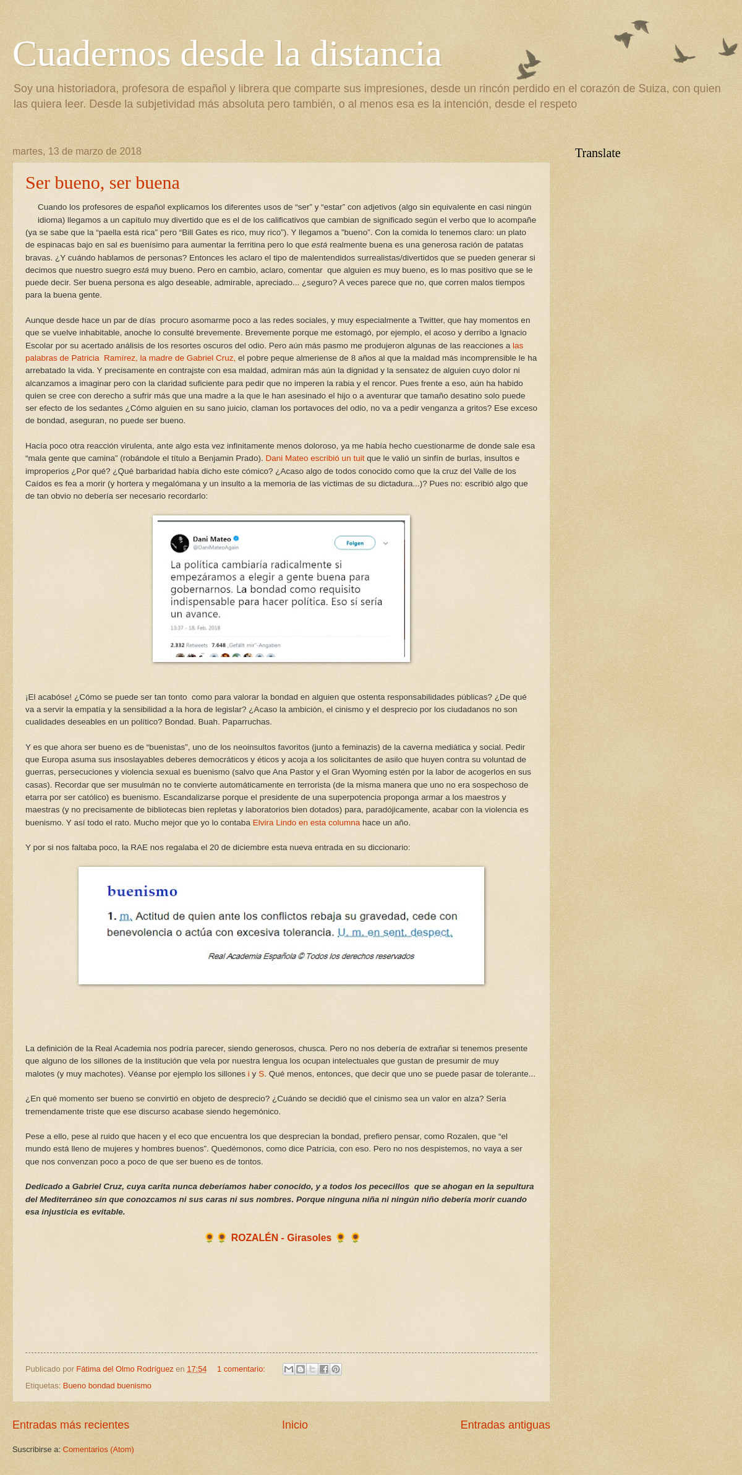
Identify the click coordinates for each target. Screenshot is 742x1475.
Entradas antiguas (505, 1425)
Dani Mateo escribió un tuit (316, 458)
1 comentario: (242, 1369)
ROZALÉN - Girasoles (281, 1237)
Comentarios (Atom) (98, 1449)
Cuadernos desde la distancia (227, 53)
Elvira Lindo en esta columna (306, 822)
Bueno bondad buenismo (107, 1385)
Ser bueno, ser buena (102, 182)
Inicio (295, 1425)
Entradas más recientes (70, 1425)
